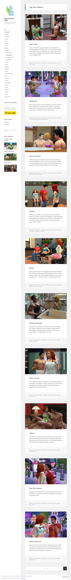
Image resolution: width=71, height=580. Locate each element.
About (5, 29)
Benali (6, 39)
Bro (6, 46)
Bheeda (6, 43)
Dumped (32, 211)
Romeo (6, 87)
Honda (6, 64)
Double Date (33, 101)
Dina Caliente (9, 52)
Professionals (8, 82)
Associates (7, 36)
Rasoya (6, 85)
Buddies (7, 48)
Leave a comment (40, 231)
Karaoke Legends (8, 73)
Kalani (6, 71)
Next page (65, 568)
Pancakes (7, 78)
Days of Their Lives (9, 19)
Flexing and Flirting (35, 323)
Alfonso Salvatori (51, 118)
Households (7, 32)
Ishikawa (7, 69)
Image (31, 63)
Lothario (32, 433)
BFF (6, 41)
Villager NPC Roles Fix (9, 151)
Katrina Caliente (9, 57)
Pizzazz (6, 80)
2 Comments (39, 174)
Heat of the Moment (35, 488)
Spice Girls (7, 96)
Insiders (7, 66)
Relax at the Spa (34, 378)
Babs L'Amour (51, 340)
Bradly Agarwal (51, 63)
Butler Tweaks (7, 162)
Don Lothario (9, 55)
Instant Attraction (35, 156)
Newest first (6, 124)
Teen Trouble (33, 44)
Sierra (6, 94)
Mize (6, 75)
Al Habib (7, 34)
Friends (6, 62)
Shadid (6, 92)
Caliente (7, 50)
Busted (31, 268)
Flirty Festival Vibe (35, 541)
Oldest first (6, 122)
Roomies (7, 89)
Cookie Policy (23, 578)
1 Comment (32, 64)
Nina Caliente (9, 59)
